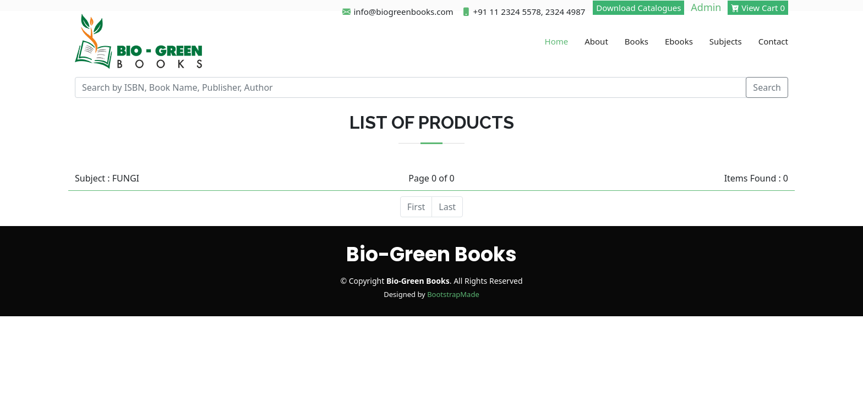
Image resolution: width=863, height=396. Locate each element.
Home (557, 41)
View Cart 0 (758, 7)
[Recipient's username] (410, 87)
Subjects (725, 41)
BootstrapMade (453, 294)
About (596, 41)
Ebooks (679, 41)
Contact (773, 41)
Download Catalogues (638, 7)
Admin (706, 7)
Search (767, 87)
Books (636, 41)
